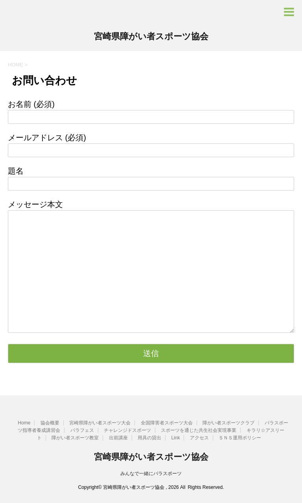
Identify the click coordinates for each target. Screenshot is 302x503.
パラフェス (82, 430)
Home (24, 423)
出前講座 (118, 438)
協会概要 (50, 423)
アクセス (199, 438)
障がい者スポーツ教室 (75, 438)
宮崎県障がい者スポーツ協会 (151, 37)
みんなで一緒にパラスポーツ (151, 473)
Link (175, 438)
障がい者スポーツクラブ (228, 423)
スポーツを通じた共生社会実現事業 (198, 430)
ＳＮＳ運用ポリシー (240, 438)
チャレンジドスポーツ (127, 430)
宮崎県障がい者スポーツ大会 (100, 423)
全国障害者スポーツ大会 (167, 423)
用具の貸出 (149, 438)
